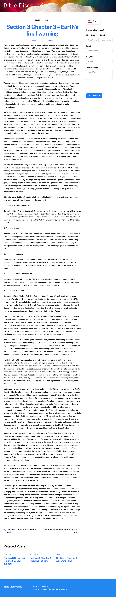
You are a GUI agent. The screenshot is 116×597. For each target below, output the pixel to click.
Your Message (92, 68)
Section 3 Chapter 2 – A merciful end (22, 531)
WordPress (43, 589)
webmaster (37, 40)
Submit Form (94, 95)
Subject (89, 57)
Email (88, 46)
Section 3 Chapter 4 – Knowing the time (61, 531)
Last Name (104, 35)
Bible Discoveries (39, 586)
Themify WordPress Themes (57, 589)
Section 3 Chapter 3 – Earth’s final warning (42, 30)
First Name (90, 35)
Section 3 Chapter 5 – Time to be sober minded (15, 561)
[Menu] (109, 3)
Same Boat (48, 40)
